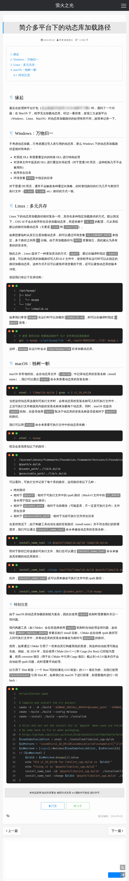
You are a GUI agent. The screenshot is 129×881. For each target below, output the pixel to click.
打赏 (53, 806)
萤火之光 (64, 5)
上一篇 (12, 831)
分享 (78, 806)
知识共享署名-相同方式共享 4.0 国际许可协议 (65, 792)
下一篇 (117, 831)
